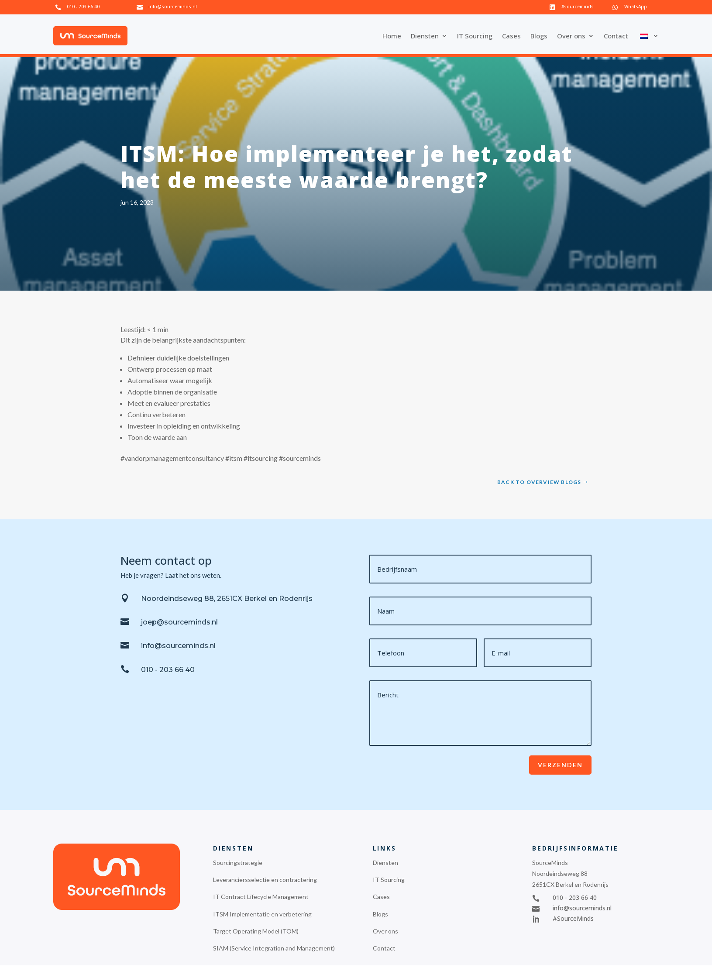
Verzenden (560, 765)
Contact (616, 35)
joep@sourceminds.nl (179, 622)
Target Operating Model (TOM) (256, 931)
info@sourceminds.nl (172, 6)
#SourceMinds (573, 918)
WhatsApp (635, 6)
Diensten (425, 35)
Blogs (538, 35)
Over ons (571, 35)
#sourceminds (577, 6)
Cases (511, 35)
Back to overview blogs (539, 482)
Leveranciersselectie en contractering (265, 879)
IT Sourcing (474, 35)
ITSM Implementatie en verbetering (262, 914)
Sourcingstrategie (237, 862)
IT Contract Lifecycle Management (261, 896)
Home (391, 35)
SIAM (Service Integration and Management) (274, 948)
